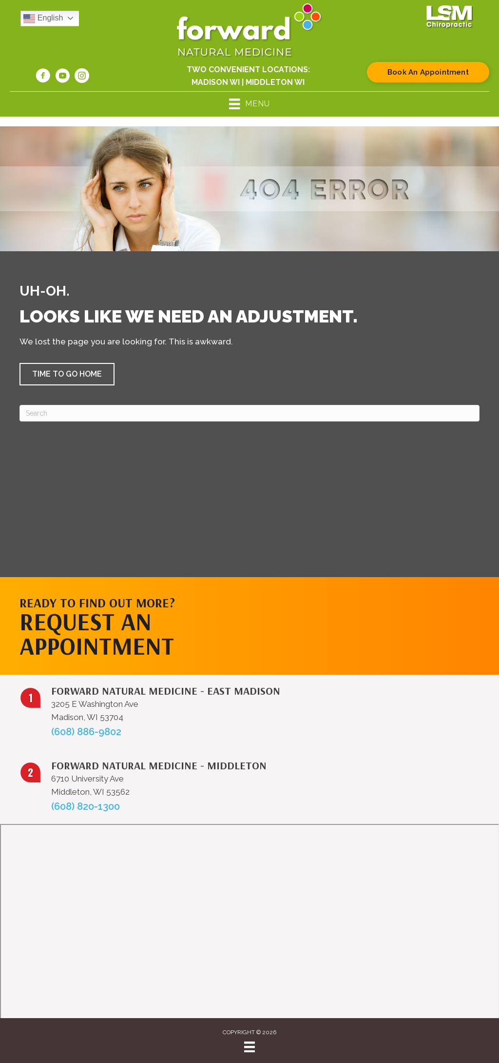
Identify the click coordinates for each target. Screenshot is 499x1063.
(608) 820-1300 (85, 806)
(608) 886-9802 (86, 732)
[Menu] (249, 1047)
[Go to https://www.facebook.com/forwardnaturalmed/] (43, 77)
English (43, 18)
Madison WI (216, 82)
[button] (67, 374)
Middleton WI (275, 82)
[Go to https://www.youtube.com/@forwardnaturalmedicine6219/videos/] (62, 77)
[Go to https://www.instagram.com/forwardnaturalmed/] (82, 77)
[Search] (249, 413)
